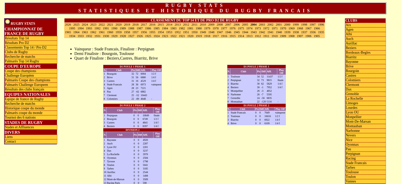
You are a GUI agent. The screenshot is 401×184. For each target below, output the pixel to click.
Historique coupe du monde (24, 108)
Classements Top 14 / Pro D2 (26, 47)
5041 (145, 165)
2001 (279, 24)
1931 (97, 36)
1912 (258, 36)
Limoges (352, 103)
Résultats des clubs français (24, 89)
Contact (10, 141)
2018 (135, 24)
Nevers (351, 135)
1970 (283, 28)
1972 (266, 28)
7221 (143, 88)
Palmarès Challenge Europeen (26, 85)
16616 (267, 116)
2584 (145, 157)
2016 (152, 24)
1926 (140, 36)
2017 (144, 24)
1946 (228, 32)
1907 (300, 36)
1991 (106, 28)
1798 (145, 161)
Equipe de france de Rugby (24, 99)
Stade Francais (114, 84)
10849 (146, 115)
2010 (203, 24)
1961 (101, 32)
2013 (178, 24)
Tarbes (110, 168)
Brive (110, 77)
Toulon (110, 165)
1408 (145, 175)
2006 (236, 24)
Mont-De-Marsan (358, 121)
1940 (279, 32)
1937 (304, 32)
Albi (109, 175)
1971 (275, 28)
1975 (241, 28)
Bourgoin (112, 73)
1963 (85, 32)
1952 (177, 32)
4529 (143, 80)
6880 (143, 77)
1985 (156, 28)
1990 (114, 28)
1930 (106, 36)
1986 (148, 28)
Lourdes (351, 108)
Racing (351, 158)
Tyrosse (111, 161)
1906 (308, 36)
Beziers (234, 87)
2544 (145, 172)
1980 (199, 28)
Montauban (236, 101)
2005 (245, 24)
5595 (269, 94)
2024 (85, 24)
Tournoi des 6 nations (20, 117)
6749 (145, 119)
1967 (308, 28)
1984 (165, 28)
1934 (72, 36)
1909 (283, 36)
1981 (190, 28)
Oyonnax (111, 157)
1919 (199, 36)
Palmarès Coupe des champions (27, 80)
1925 (148, 36)
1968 (300, 28)
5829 (269, 83)
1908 (291, 36)
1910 (275, 36)
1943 (253, 32)
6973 (143, 84)
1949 (203, 32)
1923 (165, 36)
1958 (127, 32)
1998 (304, 24)
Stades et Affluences (19, 127)
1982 (182, 28)
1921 (182, 36)
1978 (216, 28)
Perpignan (236, 80)
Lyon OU (112, 147)
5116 (269, 101)
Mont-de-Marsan (115, 179)
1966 (317, 28)
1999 (296, 24)
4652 (269, 90)
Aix (348, 25)
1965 (68, 32)
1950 (194, 32)
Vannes (351, 181)
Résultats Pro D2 (17, 43)
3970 (145, 154)
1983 (173, 28)
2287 (145, 143)
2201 (145, 147)
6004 (143, 73)
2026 (68, 24)
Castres (110, 80)
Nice (349, 140)
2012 (186, 24)
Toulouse (235, 76)
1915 (232, 36)
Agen (110, 88)
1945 (236, 32)
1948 (211, 32)
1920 (190, 36)
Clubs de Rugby (16, 52)
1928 (123, 36)
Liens (9, 137)
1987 (140, 28)
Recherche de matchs (20, 57)
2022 (102, 24)
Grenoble (235, 98)
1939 (287, 32)
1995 (72, 28)
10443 (144, 95)
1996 (321, 24)
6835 (269, 98)
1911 (266, 36)
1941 (270, 32)
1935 (321, 32)
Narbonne (236, 94)
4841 (145, 122)
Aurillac (111, 172)
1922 (173, 36)
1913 (249, 36)
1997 (312, 24)
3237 (145, 150)
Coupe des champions (20, 71)
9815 (269, 80)
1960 (110, 32)
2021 (110, 24)
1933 (80, 36)
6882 (143, 91)
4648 (143, 98)
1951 (186, 32)
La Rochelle (113, 154)
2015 (161, 24)
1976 (232, 28)
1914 (241, 36)
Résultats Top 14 (17, 38)
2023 (93, 24)
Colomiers (112, 98)
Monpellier (353, 117)
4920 (145, 140)
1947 (220, 32)
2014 (169, 24)
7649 (267, 112)
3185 (145, 168)
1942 (262, 32)
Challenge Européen (19, 75)
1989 (123, 28)
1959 (118, 32)
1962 (93, 32)
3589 (145, 179)
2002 (270, 24)
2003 (262, 24)
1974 (249, 28)
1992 (97, 28)
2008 (220, 24)
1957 (135, 32)
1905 (317, 36)
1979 (207, 28)
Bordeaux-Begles (358, 52)
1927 (131, 36)
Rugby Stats (20, 22)
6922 (267, 119)
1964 (76, 32)
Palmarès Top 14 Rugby (22, 61)
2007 (228, 24)
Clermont (112, 95)
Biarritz (235, 83)
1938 (296, 32)
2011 (195, 24)
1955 (152, 32)
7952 (269, 87)
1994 (80, 28)
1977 (224, 28)
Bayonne (111, 140)
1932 (89, 36)
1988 (131, 28)
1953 (169, 32)
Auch (110, 143)
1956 (144, 32)
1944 (245, 32)
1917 (216, 36)
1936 (312, 32)
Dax (109, 150)
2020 (119, 24)
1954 (161, 32)
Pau (109, 91)
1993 (89, 28)
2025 (76, 24)
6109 (267, 123)
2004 (253, 24)
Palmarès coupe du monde (23, 113)
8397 (145, 126)
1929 (114, 36)
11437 (270, 76)
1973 (258, 28)
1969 (291, 28)
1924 (156, 36)
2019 (127, 24)
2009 (211, 24)
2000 (287, 24)
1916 (224, 36)
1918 (207, 36)
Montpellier (237, 90)
